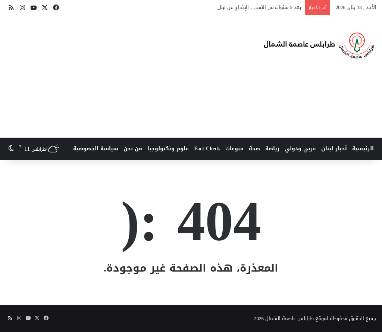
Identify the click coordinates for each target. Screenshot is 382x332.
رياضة (272, 149)
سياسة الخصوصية (95, 149)
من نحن (132, 149)
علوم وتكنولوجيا (168, 149)
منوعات (234, 149)
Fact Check (207, 149)
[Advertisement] (124, 76)
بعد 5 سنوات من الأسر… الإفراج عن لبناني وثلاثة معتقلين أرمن (235, 7)
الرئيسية (363, 149)
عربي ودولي (300, 149)
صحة (254, 149)
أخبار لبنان (334, 149)
